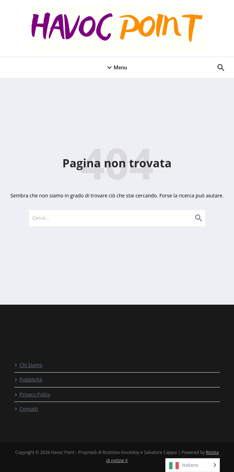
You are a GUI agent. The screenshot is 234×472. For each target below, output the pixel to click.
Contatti (26, 408)
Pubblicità (28, 379)
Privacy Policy (32, 394)
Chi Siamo (28, 365)
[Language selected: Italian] (192, 465)
